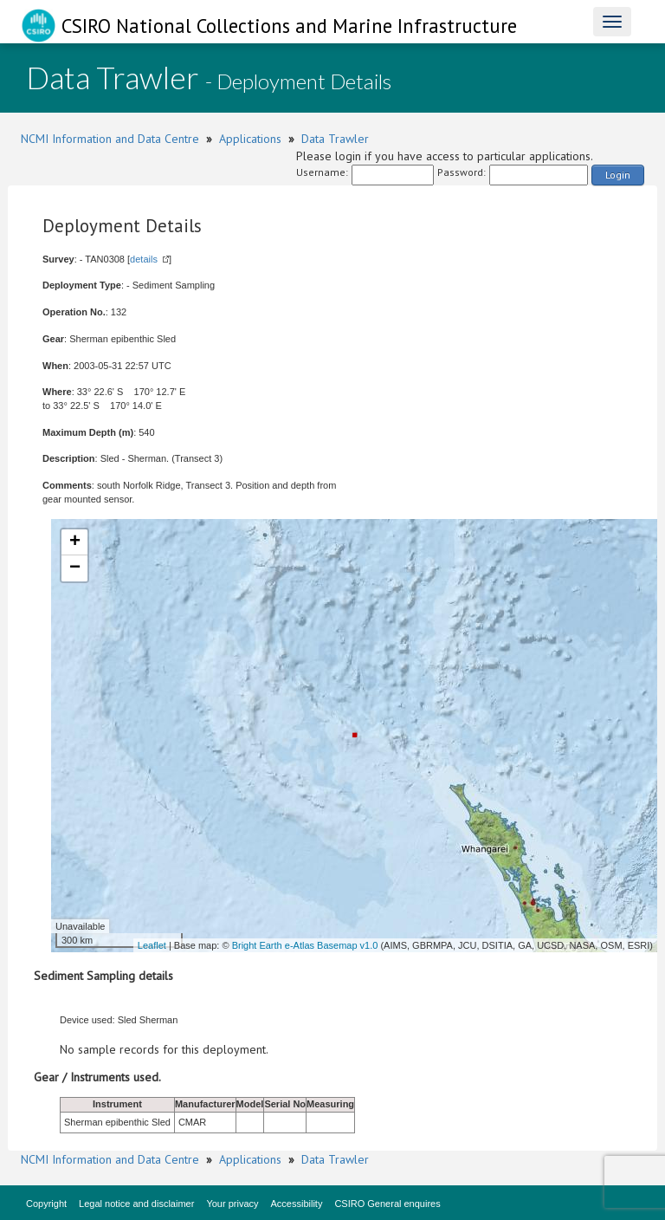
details (144, 259)
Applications (250, 138)
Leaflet (152, 945)
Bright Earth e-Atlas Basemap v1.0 (305, 945)
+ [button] (75, 542)
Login (617, 174)
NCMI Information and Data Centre (110, 138)
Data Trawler (335, 138)
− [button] (75, 568)
